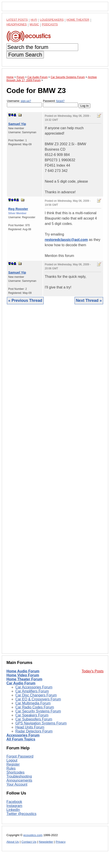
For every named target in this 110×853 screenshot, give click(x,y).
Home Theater (78, 19)
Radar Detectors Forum (34, 731)
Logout (11, 760)
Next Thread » (89, 300)
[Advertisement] (55, 482)
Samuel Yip (17, 124)
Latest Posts (17, 19)
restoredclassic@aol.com (66, 240)
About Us (12, 841)
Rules (11, 768)
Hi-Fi (34, 19)
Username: (24, 103)
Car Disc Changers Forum (36, 695)
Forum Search (25, 55)
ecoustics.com (33, 835)
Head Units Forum (29, 727)
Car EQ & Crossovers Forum (38, 699)
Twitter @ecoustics (21, 814)
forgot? (60, 101)
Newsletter (46, 841)
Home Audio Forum (22, 671)
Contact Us (28, 841)
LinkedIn (13, 810)
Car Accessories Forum (33, 687)
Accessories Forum (23, 735)
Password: (60, 103)
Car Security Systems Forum (38, 711)
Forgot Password (19, 756)
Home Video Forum (22, 675)
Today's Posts (93, 671)
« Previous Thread (25, 300)
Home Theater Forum (24, 679)
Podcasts (50, 24)
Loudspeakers (52, 19)
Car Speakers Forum (32, 715)
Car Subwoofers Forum (33, 719)
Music (34, 24)
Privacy (61, 841)
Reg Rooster (18, 209)
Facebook (14, 802)
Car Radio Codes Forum (34, 707)
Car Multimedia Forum (33, 703)
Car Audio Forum (20, 683)
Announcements (19, 780)
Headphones (16, 24)
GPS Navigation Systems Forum (41, 723)
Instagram (14, 806)
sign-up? (26, 101)
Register (13, 764)
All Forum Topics (20, 739)
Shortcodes (15, 772)
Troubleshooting (19, 776)
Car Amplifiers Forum (32, 691)
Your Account (16, 784)
